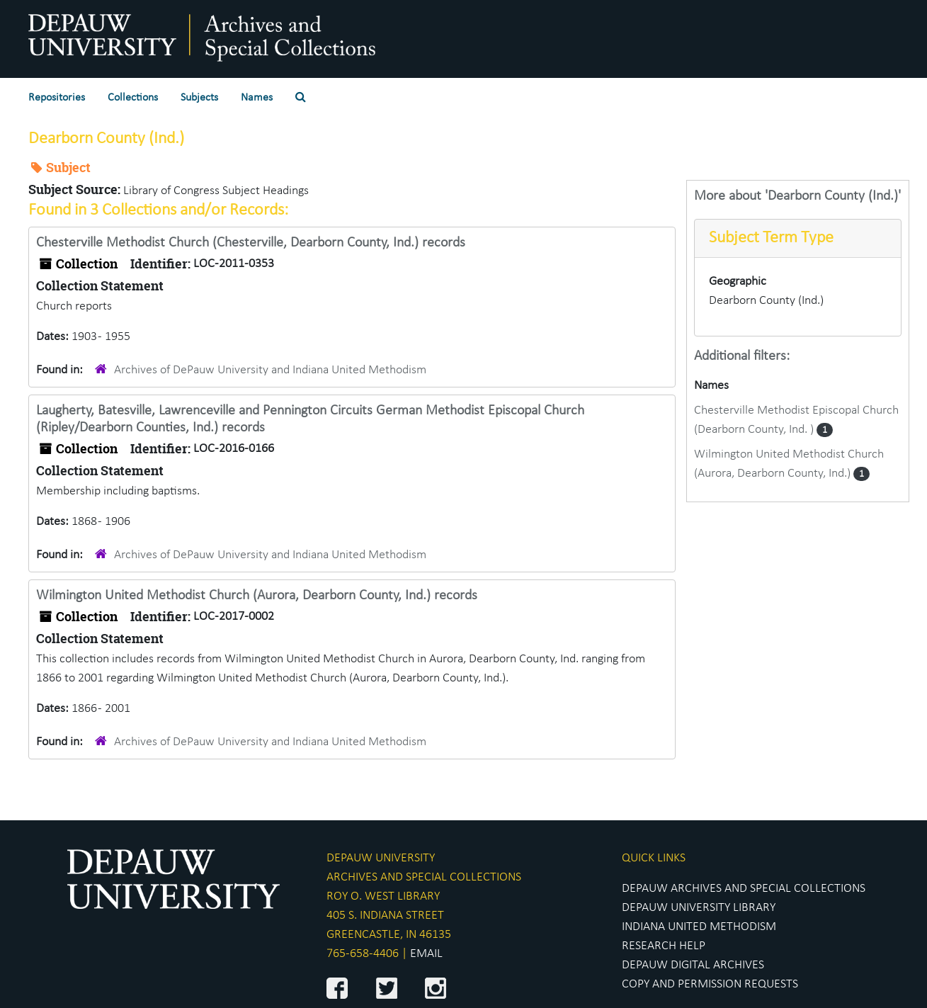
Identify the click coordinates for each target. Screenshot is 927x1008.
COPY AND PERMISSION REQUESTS (710, 984)
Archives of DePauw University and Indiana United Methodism (270, 370)
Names (257, 97)
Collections (133, 97)
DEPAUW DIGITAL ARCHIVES (693, 965)
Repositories (56, 97)
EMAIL (426, 954)
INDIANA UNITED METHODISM (699, 927)
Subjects (199, 97)
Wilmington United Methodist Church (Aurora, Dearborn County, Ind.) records (256, 596)
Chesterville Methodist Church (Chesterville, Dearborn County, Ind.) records (250, 243)
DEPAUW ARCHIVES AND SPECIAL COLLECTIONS (743, 888)
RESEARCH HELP (663, 946)
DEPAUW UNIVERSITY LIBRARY (698, 907)
